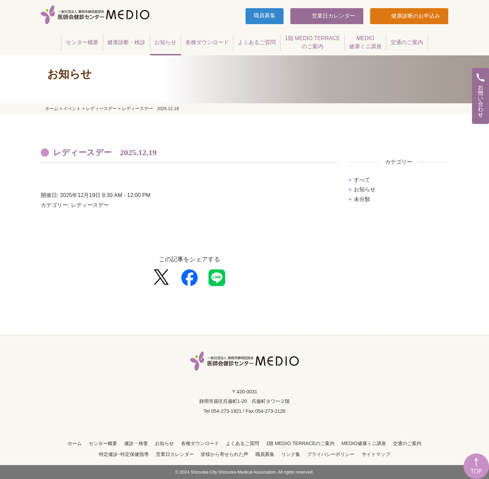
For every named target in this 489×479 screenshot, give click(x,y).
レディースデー (90, 205)
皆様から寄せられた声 (224, 454)
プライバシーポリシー (331, 454)
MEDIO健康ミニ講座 (364, 443)
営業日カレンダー (332, 16)
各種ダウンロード (200, 443)
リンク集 (290, 454)
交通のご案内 (407, 443)
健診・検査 (136, 443)
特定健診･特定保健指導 (124, 454)
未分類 (362, 199)
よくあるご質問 (242, 443)
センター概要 (103, 443)
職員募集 (264, 15)
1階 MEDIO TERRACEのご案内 (300, 443)
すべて (362, 180)
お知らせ (365, 189)
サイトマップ (376, 454)
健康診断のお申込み (415, 16)
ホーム (75, 443)
